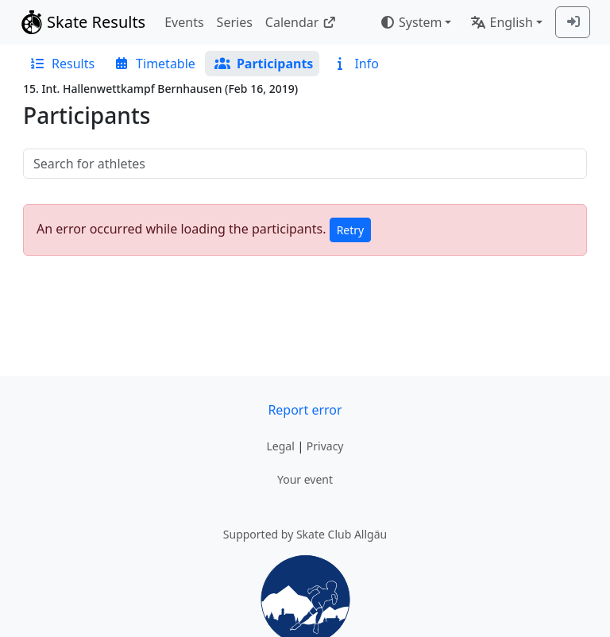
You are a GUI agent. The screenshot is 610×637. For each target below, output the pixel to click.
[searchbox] (305, 164)
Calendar (300, 22)
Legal (280, 446)
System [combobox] (411, 22)
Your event (305, 479)
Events (183, 22)
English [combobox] (501, 22)
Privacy (325, 446)
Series (235, 22)
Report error (305, 410)
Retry (351, 229)
